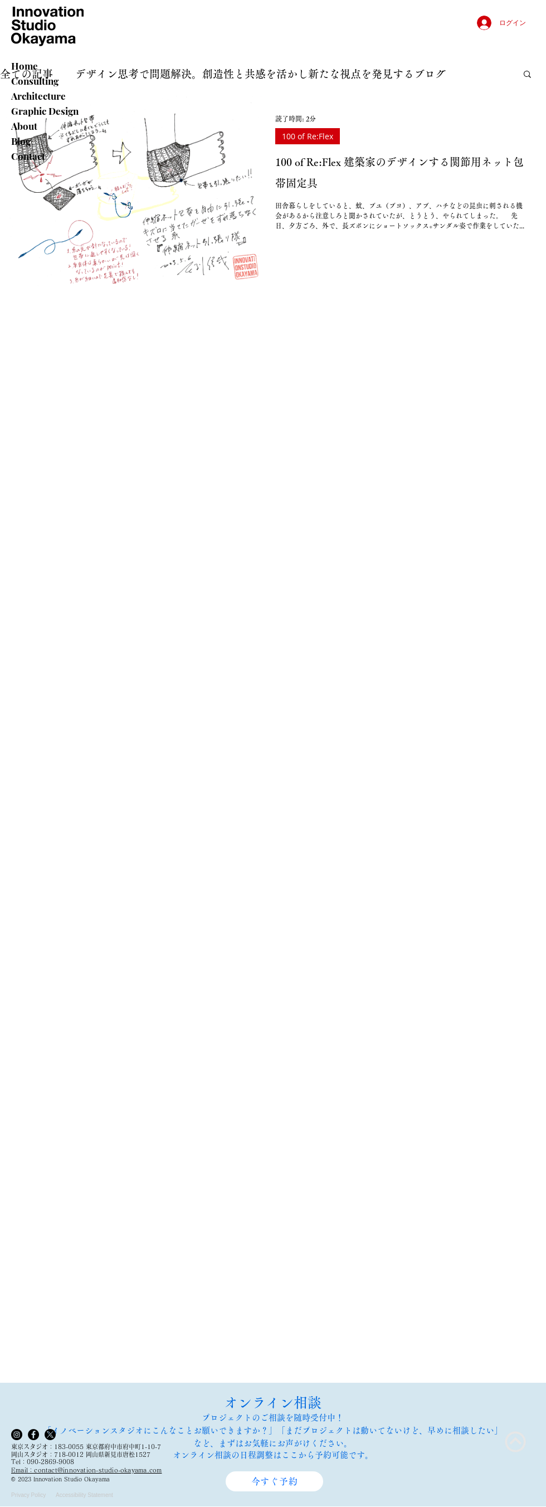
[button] (527, 75)
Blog (21, 141)
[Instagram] (16, 1434)
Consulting (34, 81)
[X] (50, 1434)
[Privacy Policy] (31, 1495)
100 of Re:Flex (307, 136)
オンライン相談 (272, 1403)
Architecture (38, 96)
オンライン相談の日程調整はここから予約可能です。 (273, 1455)
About (24, 126)
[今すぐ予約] (274, 1481)
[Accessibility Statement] (88, 1495)
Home (24, 66)
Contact (28, 156)
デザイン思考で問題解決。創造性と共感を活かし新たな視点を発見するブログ (260, 74)
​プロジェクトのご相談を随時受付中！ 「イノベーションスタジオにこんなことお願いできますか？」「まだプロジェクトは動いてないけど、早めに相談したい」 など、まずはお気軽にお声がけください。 (273, 1430)
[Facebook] (33, 1434)
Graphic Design (45, 111)
